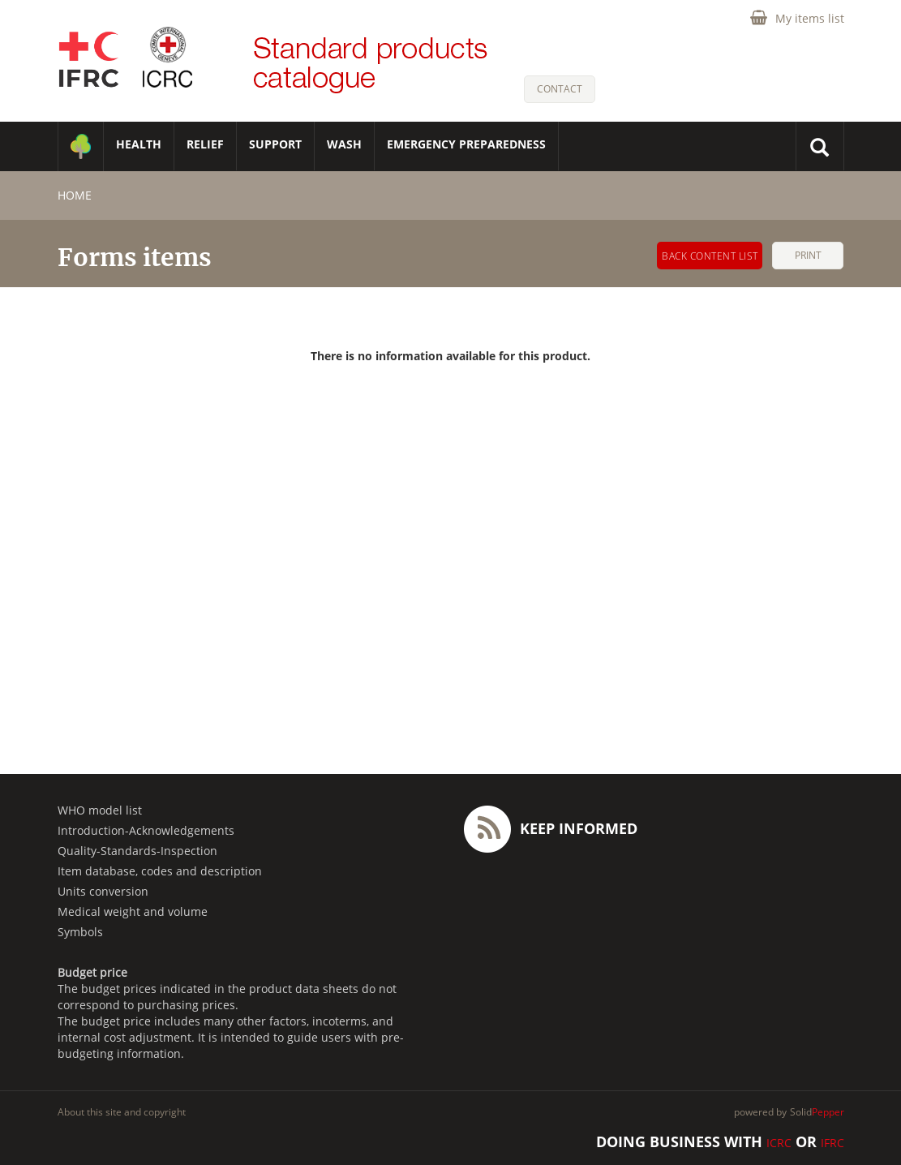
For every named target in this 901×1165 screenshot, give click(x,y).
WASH (344, 144)
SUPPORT (275, 144)
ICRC (779, 1142)
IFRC (832, 1142)
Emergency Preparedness (466, 144)
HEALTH (138, 144)
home (75, 195)
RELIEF (205, 144)
